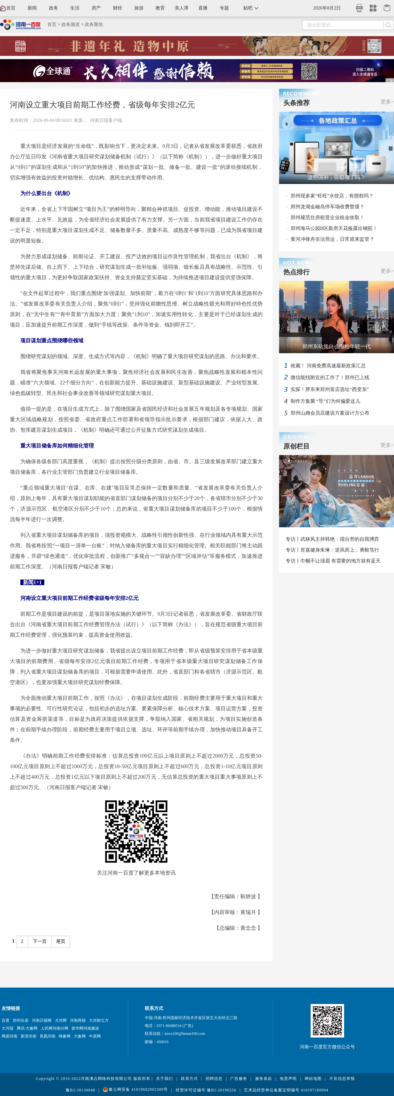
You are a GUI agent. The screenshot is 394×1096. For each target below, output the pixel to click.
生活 (74, 8)
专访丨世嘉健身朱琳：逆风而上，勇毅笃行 (332, 550)
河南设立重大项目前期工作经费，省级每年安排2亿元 (102, 105)
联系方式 (189, 1078)
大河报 (7, 1028)
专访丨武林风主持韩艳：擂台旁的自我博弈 (332, 539)
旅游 (138, 8)
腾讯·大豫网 (27, 1028)
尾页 (60, 941)
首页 (10, 8)
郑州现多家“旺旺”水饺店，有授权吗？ (332, 195)
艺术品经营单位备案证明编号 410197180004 (286, 1090)
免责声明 (288, 1078)
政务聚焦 (94, 24)
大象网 (80, 1036)
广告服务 (238, 1078)
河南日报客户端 (106, 120)
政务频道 (70, 24)
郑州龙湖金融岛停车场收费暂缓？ (327, 206)
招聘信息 (214, 1078)
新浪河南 (28, 1036)
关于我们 (164, 1078)
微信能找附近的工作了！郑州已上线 (330, 377)
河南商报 (78, 1020)
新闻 (32, 8)
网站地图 (313, 1078)
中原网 (95, 1036)
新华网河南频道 (85, 1028)
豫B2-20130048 (80, 1090)
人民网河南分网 (54, 1028)
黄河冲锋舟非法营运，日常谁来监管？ (332, 239)
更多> (387, 101)
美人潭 (181, 8)
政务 (53, 8)
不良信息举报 (342, 1078)
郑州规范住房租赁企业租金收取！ (327, 217)
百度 (6, 1020)
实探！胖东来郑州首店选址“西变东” (330, 389)
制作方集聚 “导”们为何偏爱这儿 (325, 401)
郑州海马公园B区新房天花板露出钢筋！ (334, 228)
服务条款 (263, 1078)
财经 (117, 8)
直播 (203, 8)
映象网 (65, 1036)
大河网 (61, 1020)
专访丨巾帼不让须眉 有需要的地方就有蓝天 (333, 560)
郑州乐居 (21, 1020)
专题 (224, 8)
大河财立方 (99, 1020)
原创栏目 (296, 446)
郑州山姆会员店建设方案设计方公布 (330, 413)
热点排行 (296, 272)
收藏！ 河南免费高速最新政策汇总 (328, 365)
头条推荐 (296, 102)
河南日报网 (42, 1020)
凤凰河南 (47, 1036)
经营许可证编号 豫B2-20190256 (206, 1090)
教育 (160, 8)
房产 (96, 8)
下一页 (40, 941)
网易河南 (9, 1036)
